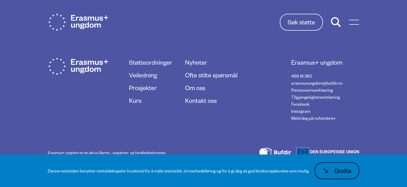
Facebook (300, 104)
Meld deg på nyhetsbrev (313, 118)
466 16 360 (301, 76)
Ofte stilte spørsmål (211, 75)
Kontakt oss (201, 100)
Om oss (195, 88)
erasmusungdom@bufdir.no (317, 83)
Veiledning (143, 75)
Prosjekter (143, 88)
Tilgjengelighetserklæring (315, 97)
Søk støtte (301, 22)
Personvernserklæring (312, 90)
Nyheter (196, 62)
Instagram (300, 111)
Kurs (135, 100)
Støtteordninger (150, 62)
